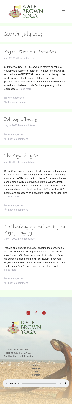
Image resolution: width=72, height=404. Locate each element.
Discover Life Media (22, 356)
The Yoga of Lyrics (21, 156)
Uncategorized (16, 97)
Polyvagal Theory (20, 119)
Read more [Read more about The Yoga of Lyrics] (13, 196)
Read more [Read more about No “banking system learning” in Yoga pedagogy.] (10, 269)
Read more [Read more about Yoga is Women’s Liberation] (25, 89)
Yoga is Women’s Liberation (30, 52)
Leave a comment (18, 102)
